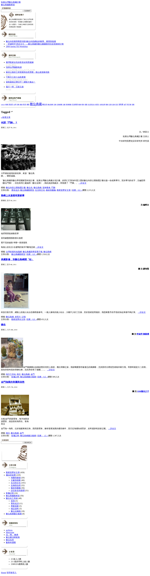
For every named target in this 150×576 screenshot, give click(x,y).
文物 (55, 104)
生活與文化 (91, 104)
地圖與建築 (16, 478)
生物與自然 (16, 485)
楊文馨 (14, 70)
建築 (21, 104)
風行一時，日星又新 (15, 87)
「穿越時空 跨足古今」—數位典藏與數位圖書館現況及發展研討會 (35, 44)
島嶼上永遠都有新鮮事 (12, 195)
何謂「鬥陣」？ (9, 122)
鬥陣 (53, 188)
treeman (8, 70)
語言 (116, 104)
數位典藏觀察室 (27, 190)
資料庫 (121, 104)
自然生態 (102, 104)
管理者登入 (12, 573)
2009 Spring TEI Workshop (17, 46)
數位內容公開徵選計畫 (16, 188)
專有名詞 (15, 190)
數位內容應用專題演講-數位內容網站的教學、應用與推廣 (31, 41)
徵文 (19, 374)
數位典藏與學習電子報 (32, 252)
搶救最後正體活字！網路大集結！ (21, 82)
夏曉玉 (14, 65)
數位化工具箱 (12, 498)
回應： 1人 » (42, 436)
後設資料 (15, 509)
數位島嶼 (50, 104)
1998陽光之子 (143, 391)
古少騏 (8, 65)
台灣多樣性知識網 (14, 252)
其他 (13, 501)
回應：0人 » (77, 190)
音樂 (133, 104)
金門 (125, 104)
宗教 (18, 104)
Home (3, 573)
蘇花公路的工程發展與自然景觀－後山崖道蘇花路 (27, 72)
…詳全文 (82, 183)
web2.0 (3, 104)
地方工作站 (11, 374)
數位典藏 (36, 104)
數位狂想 (10, 540)
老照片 (97, 104)
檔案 (86, 104)
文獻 (64, 104)
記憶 (110, 104)
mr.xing (8, 89)
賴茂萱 (8, 75)
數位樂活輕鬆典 (13, 537)
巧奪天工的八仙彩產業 (16, 77)
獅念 (3, 324)
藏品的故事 (11, 475)
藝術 (107, 104)
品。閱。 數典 (12, 535)
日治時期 (75, 104)
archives (9, 530)
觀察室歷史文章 (64, 190)
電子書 (129, 104)
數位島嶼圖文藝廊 (28, 377)
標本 (82, 104)
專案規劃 (15, 506)
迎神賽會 (46, 188)
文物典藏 (59, 104)
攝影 (28, 104)
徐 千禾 (26, 70)
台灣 (14, 104)
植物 (79, 104)
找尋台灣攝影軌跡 (14, 67)
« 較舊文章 (5, 117)
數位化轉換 (16, 511)
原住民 (11, 104)
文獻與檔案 (16, 480)
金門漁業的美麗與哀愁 (12, 382)
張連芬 (25, 80)
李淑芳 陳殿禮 (143, 334)
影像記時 (15, 377)
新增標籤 (68, 104)
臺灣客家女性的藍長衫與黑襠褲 (20, 62)
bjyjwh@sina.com (12, 85)
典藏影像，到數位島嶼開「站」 (17, 259)
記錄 (113, 104)
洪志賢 (14, 80)
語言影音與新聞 (18, 490)
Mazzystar (10, 532)
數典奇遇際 (11, 542)
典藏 (6, 104)
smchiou (20, 70)
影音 (24, 104)
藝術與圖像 (51, 190)
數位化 (44, 104)
